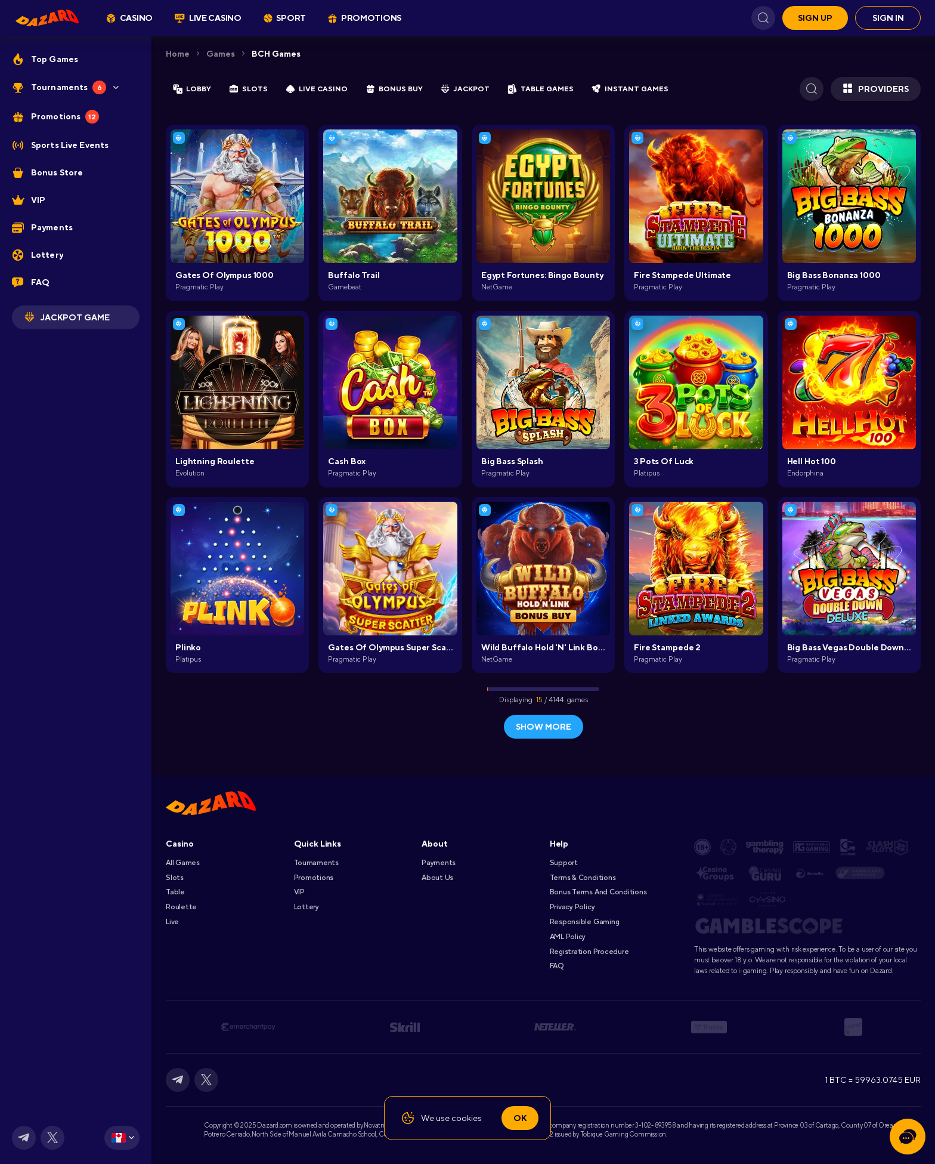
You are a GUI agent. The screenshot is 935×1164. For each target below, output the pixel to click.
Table (175, 892)
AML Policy (568, 937)
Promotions (314, 877)
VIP (299, 892)
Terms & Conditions (583, 877)
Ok (520, 1118)
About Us (437, 877)
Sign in (888, 18)
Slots (175, 877)
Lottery (306, 907)
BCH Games (276, 53)
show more (543, 726)
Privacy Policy (572, 907)
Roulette (181, 907)
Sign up (815, 18)
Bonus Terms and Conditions (598, 892)
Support (564, 863)
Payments (439, 863)
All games (183, 863)
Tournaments (316, 863)
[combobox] (122, 1138)
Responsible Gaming (585, 922)
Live (172, 922)
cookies (466, 1118)
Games (220, 53)
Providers (876, 88)
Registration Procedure (589, 951)
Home (178, 53)
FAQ (557, 966)
